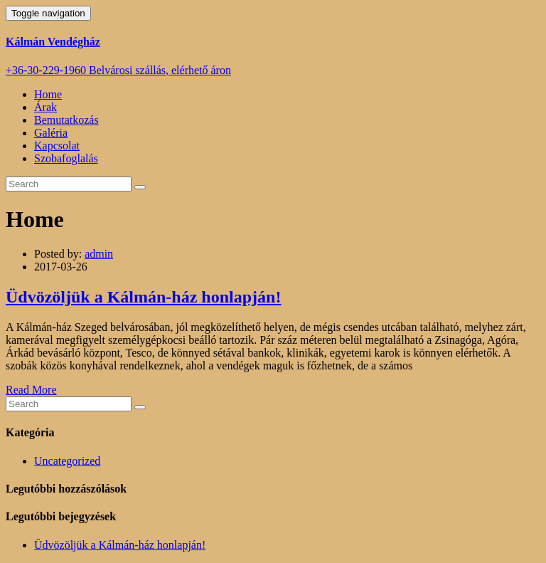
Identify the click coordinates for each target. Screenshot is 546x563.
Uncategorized (67, 461)
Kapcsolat (57, 146)
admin (99, 254)
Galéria (51, 133)
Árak (45, 107)
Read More (31, 390)
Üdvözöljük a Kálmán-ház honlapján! (143, 297)
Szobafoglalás (66, 158)
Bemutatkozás (66, 120)
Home (48, 94)
